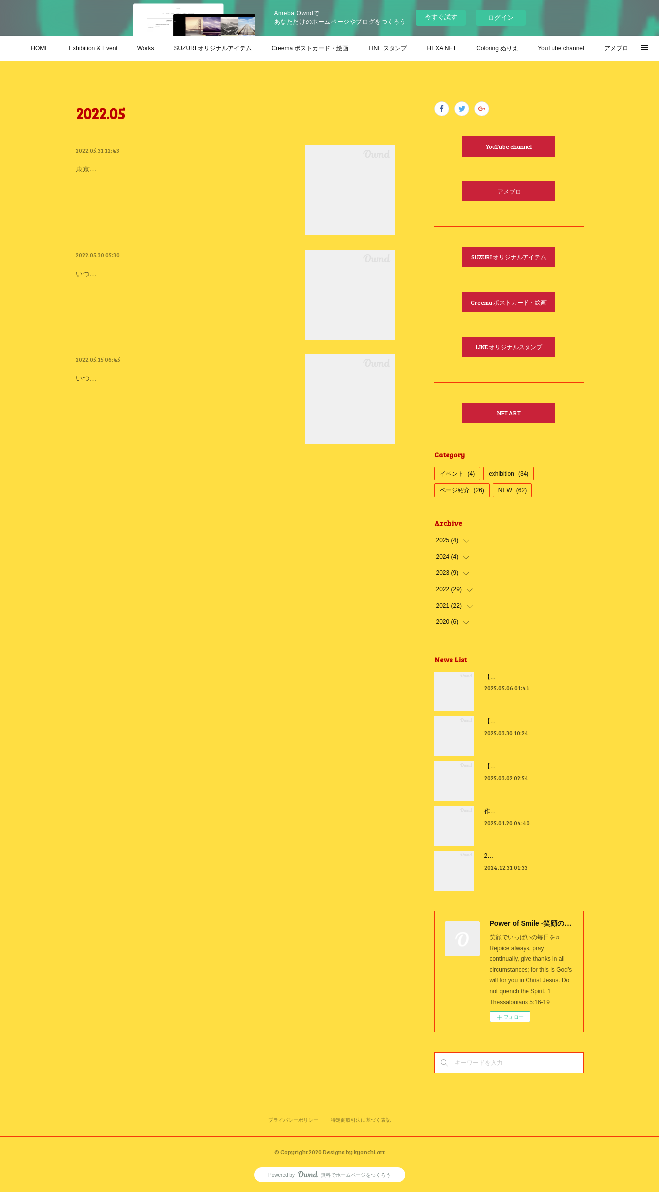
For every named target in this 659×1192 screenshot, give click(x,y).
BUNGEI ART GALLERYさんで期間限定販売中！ (182, 167)
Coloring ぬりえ (497, 48)
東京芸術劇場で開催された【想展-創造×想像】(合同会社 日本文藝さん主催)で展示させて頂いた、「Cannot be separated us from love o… (185, 194)
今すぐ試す (441, 17)
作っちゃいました (508, 811)
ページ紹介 (462, 490)
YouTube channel (561, 48)
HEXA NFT (441, 48)
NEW (512, 490)
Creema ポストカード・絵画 (309, 48)
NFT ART (509, 413)
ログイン (501, 17)
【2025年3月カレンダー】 (519, 766)
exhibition (508, 473)
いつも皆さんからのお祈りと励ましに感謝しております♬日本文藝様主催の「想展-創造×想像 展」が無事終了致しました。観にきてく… (183, 299)
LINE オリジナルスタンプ (509, 347)
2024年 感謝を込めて (514, 855)
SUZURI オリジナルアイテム (213, 48)
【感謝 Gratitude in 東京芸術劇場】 (157, 272)
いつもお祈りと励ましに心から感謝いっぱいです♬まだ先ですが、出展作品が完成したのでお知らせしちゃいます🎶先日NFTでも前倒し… (184, 404)
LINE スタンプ (387, 48)
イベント (457, 473)
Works (145, 48)
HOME (40, 48)
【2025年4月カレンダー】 (519, 721)
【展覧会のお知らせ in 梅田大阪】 (152, 376)
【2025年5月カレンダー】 (519, 676)
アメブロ (616, 48)
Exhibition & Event (93, 48)
